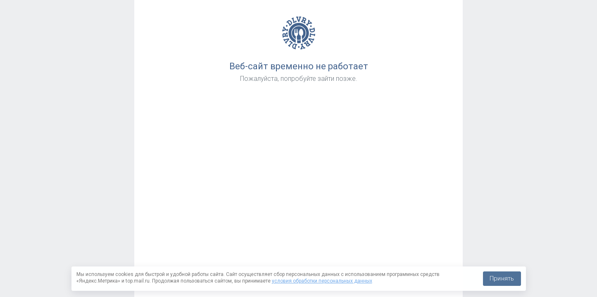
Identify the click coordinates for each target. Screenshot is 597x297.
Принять (502, 278)
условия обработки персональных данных (322, 281)
